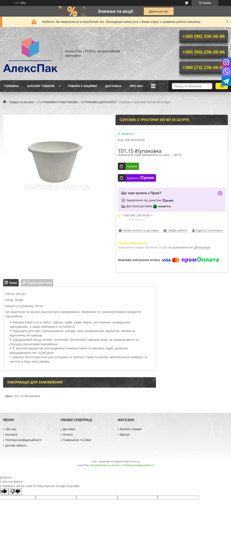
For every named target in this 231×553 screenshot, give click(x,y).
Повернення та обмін (77, 440)
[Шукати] (221, 86)
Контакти (11, 434)
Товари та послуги (21, 102)
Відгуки (125, 434)
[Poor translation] (15, 491)
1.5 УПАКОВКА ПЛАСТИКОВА (57, 102)
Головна (11, 86)
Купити (132, 166)
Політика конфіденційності (23, 440)
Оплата (68, 434)
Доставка (113, 86)
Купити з (140, 178)
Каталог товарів (40, 86)
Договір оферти (15, 445)
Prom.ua (135, 461)
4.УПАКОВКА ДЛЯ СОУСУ (98, 102)
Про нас (136, 86)
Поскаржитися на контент (106, 465)
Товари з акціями (82, 86)
